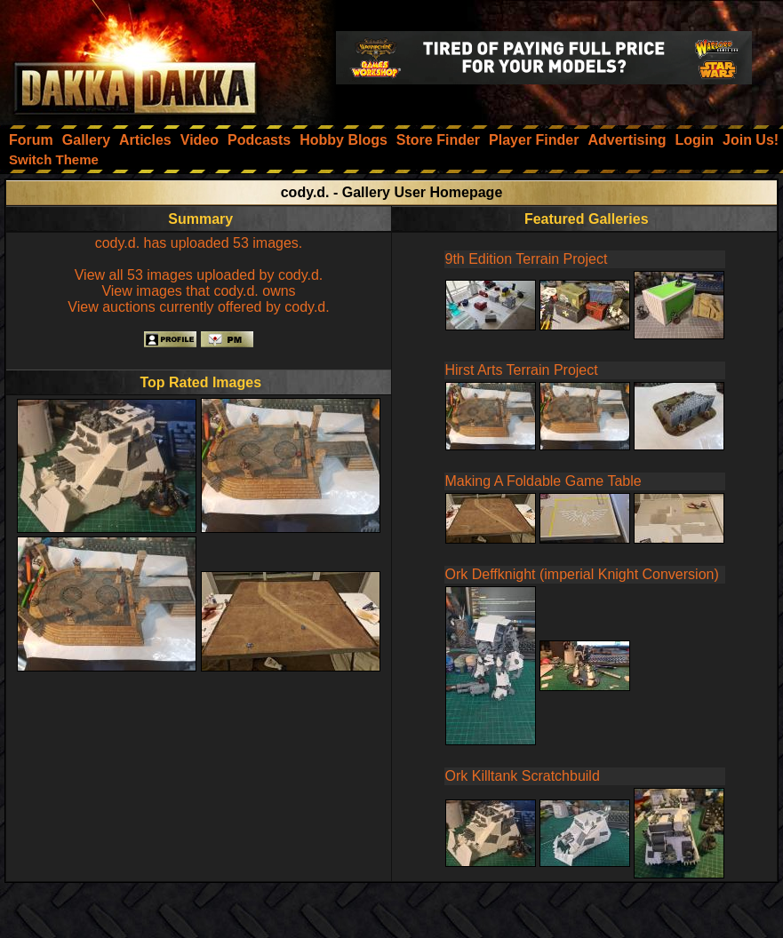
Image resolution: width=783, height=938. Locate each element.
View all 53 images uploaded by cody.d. (199, 274)
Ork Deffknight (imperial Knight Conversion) (582, 574)
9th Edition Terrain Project (526, 258)
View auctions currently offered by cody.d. (198, 306)
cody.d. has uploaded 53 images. (199, 242)
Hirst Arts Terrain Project (521, 370)
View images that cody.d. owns (198, 290)
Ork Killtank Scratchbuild (522, 775)
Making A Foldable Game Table (543, 481)
